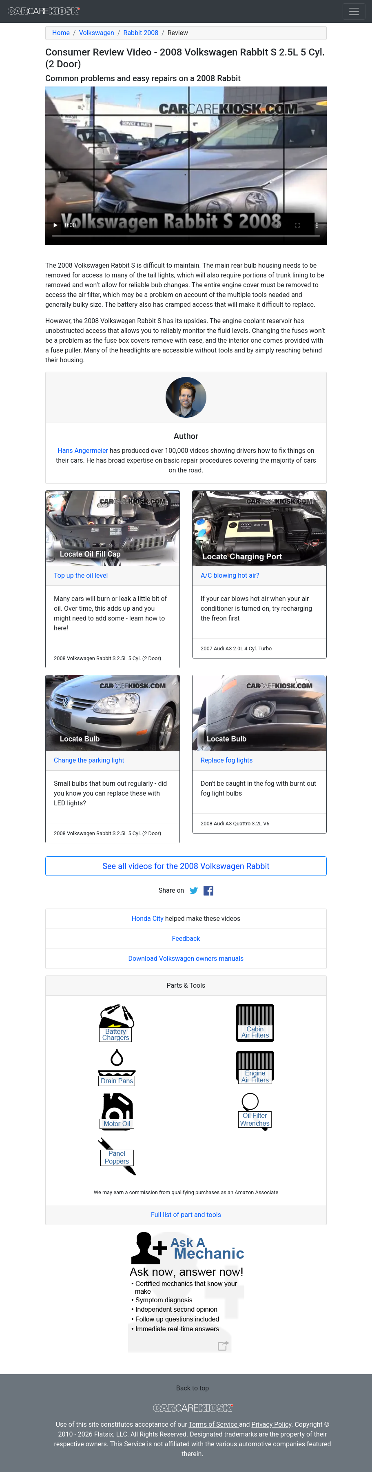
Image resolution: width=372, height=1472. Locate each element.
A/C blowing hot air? (230, 575)
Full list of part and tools (186, 1215)
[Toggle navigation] (354, 11)
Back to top (192, 1388)
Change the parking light (89, 760)
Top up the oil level (81, 575)
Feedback (186, 938)
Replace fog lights (226, 760)
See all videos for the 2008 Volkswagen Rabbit (186, 866)
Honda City (148, 918)
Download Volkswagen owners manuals (186, 958)
